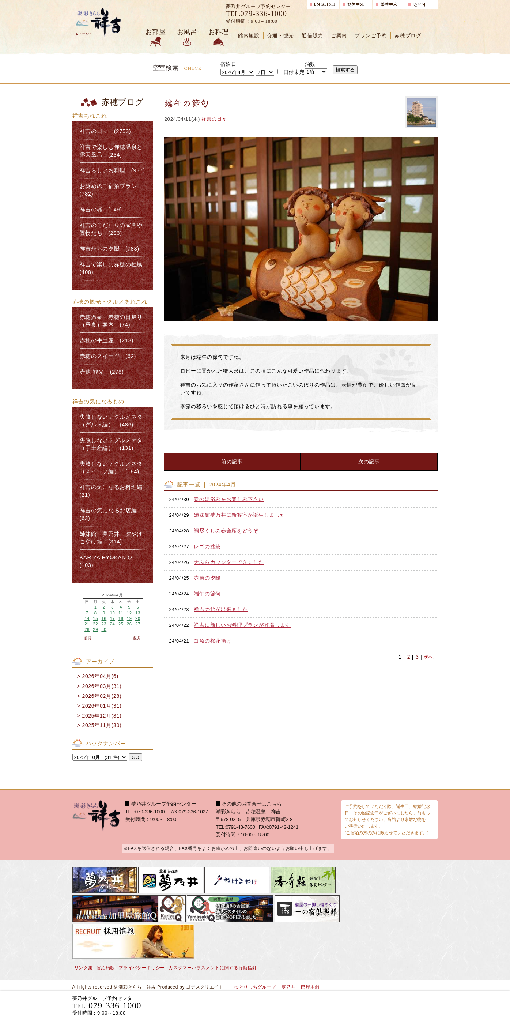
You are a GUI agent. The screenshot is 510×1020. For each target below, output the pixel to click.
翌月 (137, 638)
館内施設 (249, 35)
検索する (345, 69)
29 (95, 629)
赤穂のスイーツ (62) (108, 356)
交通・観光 (280, 35)
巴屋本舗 (310, 987)
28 (87, 629)
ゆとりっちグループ (255, 987)
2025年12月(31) (101, 716)
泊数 (310, 64)
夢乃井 (288, 987)
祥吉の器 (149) (101, 209)
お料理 (218, 31)
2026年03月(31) (101, 686)
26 (129, 624)
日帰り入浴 (402, 1005)
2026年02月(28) (101, 696)
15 (95, 618)
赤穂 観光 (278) (102, 372)
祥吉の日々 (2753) (105, 131)
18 (121, 618)
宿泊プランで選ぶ (337, 1005)
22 (95, 624)
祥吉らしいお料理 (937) (112, 170)
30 (103, 629)
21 (87, 624)
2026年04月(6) (100, 676)
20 (137, 618)
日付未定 (291, 72)
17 (112, 618)
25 (121, 624)
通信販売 (312, 35)
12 (129, 613)
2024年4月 (112, 595)
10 (112, 613)
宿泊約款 (105, 967)
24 (112, 624)
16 (103, 618)
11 (121, 613)
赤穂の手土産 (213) (107, 340)
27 (137, 624)
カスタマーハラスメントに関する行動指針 (213, 967)
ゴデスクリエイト (204, 987)
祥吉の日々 (214, 119)
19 (129, 618)
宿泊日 (228, 64)
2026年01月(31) (101, 706)
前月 (88, 638)
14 (87, 618)
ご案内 (339, 35)
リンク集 (83, 967)
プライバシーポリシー (141, 967)
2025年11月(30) (101, 725)
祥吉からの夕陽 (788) (109, 249)
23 (103, 624)
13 (137, 613)
